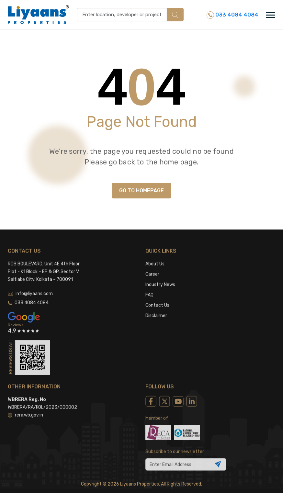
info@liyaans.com (30, 287)
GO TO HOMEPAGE (141, 190)
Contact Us (157, 299)
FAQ (149, 289)
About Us (154, 258)
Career (152, 268)
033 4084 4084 (232, 15)
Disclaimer (156, 309)
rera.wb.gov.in (25, 409)
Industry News (160, 278)
